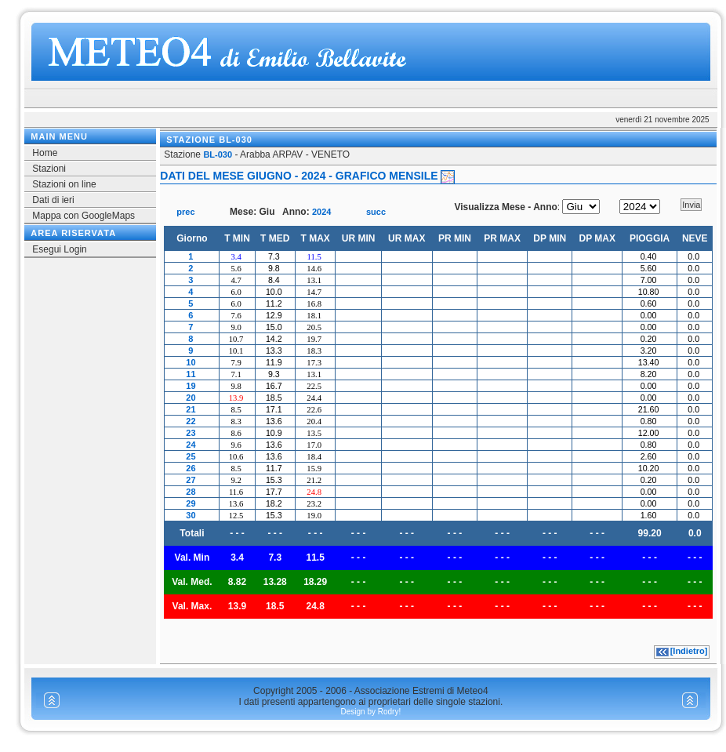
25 (190, 456)
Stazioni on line (64, 184)
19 (190, 386)
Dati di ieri (53, 199)
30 (190, 515)
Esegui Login (59, 249)
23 (190, 433)
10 (190, 362)
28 (190, 491)
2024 (321, 211)
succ (376, 211)
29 (190, 503)
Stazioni (49, 168)
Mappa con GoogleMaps (83, 215)
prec (185, 211)
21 (190, 409)
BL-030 (217, 154)
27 (190, 480)
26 (190, 468)
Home (44, 152)
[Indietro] (689, 651)
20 (190, 397)
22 (190, 421)
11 (190, 374)
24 (190, 444)
